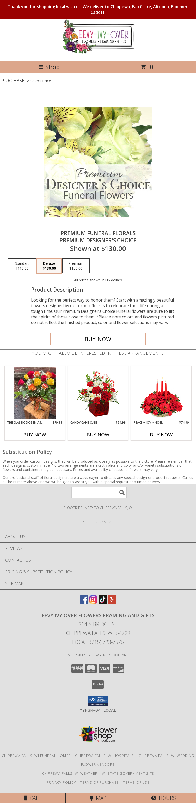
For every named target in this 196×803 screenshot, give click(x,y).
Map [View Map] (98, 798)
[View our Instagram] (93, 602)
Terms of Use (136, 782)
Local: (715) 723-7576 (98, 642)
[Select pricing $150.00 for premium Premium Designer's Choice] (76, 266)
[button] (98, 701)
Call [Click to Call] (32, 798)
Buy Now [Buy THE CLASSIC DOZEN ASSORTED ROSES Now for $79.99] (34, 434)
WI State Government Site (128, 773)
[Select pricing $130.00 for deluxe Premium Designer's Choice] (49, 266)
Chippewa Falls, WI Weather (70, 773)
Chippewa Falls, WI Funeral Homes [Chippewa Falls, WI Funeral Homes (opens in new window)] (36, 755)
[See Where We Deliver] (98, 521)
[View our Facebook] (84, 602)
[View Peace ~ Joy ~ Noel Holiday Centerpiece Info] (161, 393)
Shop (49, 67)
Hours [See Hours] (163, 798)
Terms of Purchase (99, 782)
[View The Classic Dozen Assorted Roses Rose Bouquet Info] (35, 393)
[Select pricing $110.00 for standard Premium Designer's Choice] (22, 266)
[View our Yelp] (112, 602)
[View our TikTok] (103, 602)
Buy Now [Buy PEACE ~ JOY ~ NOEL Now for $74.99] (161, 434)
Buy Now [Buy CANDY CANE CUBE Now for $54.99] (98, 434)
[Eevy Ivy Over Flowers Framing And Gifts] (98, 53)
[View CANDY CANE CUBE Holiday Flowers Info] (98, 393)
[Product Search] (99, 492)
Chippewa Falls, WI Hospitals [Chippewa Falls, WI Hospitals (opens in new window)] (104, 755)
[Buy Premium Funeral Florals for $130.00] (98, 339)
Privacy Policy (61, 782)
